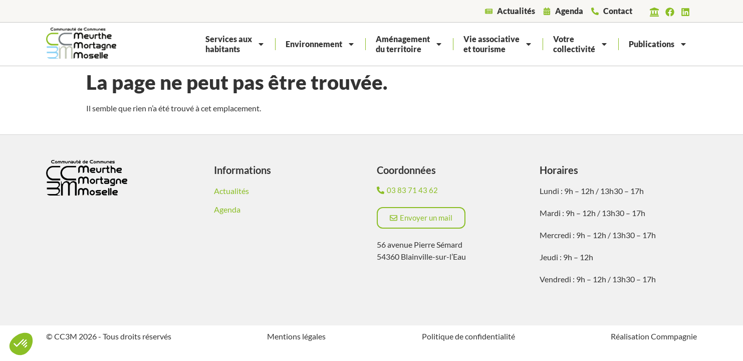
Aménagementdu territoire (409, 44)
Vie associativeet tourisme (498, 44)
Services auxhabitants (235, 44)
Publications (658, 44)
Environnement (320, 44)
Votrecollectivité (580, 44)
